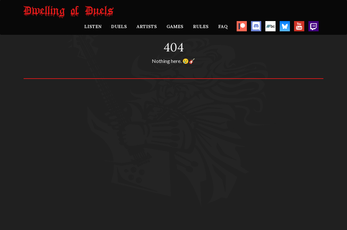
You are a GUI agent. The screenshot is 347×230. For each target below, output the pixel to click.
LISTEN (92, 26)
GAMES (174, 26)
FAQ (223, 26)
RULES (201, 26)
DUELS (119, 26)
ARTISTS (147, 26)
